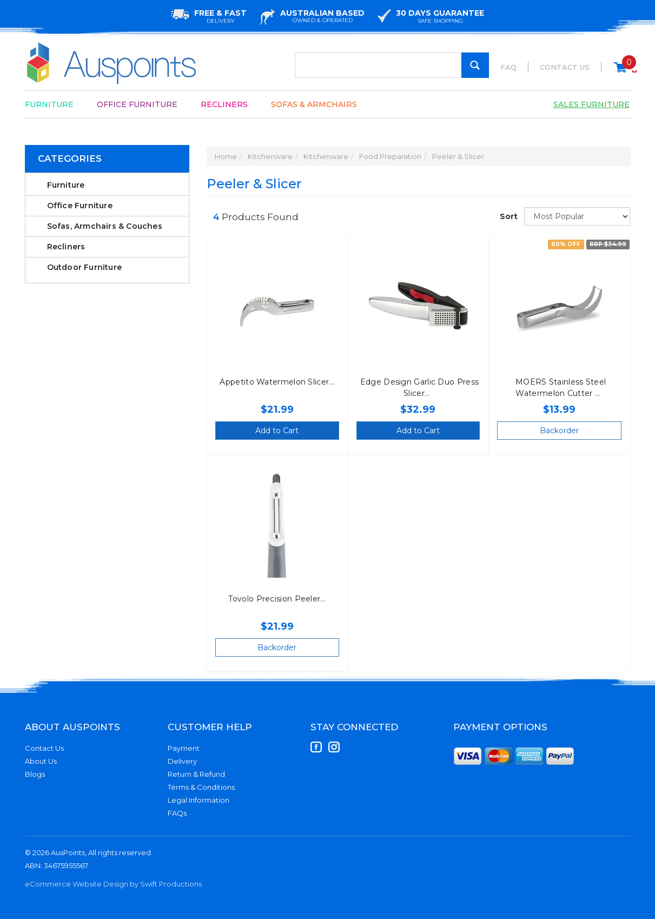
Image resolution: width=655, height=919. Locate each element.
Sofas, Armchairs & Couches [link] (104, 226)
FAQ (508, 67)
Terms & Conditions (201, 787)
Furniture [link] (66, 185)
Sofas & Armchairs (314, 104)
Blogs (35, 774)
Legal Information (198, 800)
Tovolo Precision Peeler (274, 599)
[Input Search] (391, 65)
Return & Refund (196, 774)
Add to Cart (277, 430)
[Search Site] (475, 65)
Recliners (224, 104)
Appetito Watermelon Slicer (274, 382)
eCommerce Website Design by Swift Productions (113, 884)
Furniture (49, 104)
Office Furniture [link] (80, 205)
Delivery (182, 761)
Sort (508, 216)
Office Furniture (137, 104)
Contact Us (565, 67)
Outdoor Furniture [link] (84, 267)
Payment (184, 748)
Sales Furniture (591, 104)
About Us (41, 761)
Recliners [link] (66, 247)
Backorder (559, 430)
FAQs (177, 813)
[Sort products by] (577, 216)
